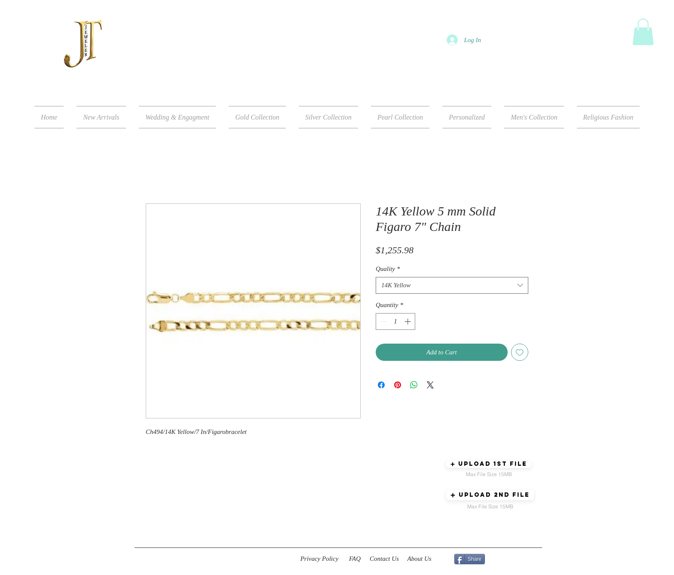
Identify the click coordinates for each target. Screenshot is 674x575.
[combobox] (452, 285)
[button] (643, 31)
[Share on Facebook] (381, 385)
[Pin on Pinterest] (397, 385)
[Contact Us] (384, 559)
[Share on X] (430, 385)
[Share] (469, 559)
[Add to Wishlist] (520, 352)
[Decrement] (383, 321)
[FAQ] (355, 559)
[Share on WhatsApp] (414, 385)
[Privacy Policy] (319, 559)
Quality (388, 268)
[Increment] (408, 321)
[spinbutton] (396, 321)
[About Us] (419, 559)
